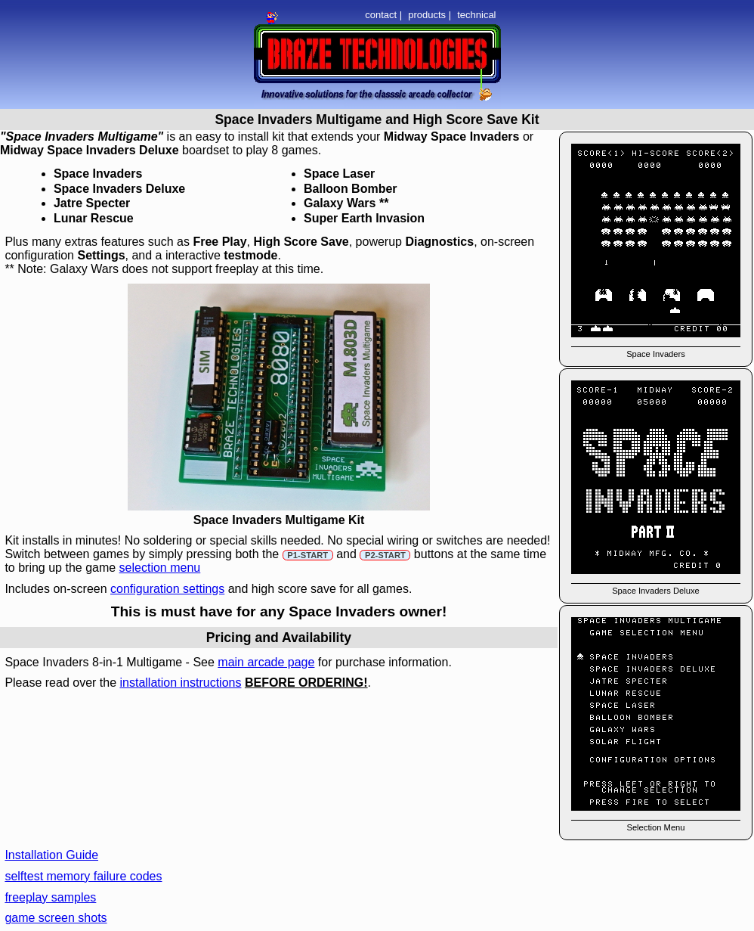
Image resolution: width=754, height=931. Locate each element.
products (427, 14)
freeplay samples (50, 897)
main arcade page (266, 662)
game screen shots (56, 917)
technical (476, 14)
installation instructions (180, 682)
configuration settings (167, 588)
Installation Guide (51, 855)
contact (381, 14)
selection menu (160, 567)
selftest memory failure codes (83, 876)
